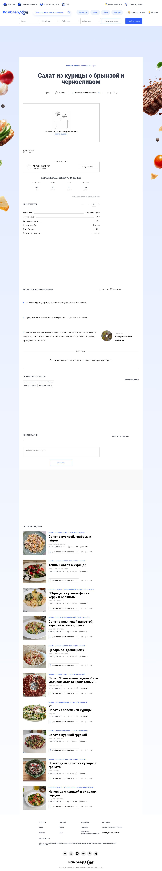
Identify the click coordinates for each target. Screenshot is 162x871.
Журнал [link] (42, 833)
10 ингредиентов (57, 546)
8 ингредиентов (57, 773)
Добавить (134, 4)
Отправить (61, 462)
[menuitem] (9, 4)
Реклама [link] (84, 827)
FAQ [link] (61, 833)
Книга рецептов (113, 4)
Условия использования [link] (112, 827)
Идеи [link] (41, 827)
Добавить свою (61, 134)
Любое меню (90, 21)
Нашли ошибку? (132, 379)
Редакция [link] (85, 822)
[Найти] (69, 12)
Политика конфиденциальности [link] (90, 832)
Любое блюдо (50, 21)
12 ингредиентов (57, 688)
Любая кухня (70, 21)
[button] (115, 289)
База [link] (62, 827)
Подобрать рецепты (134, 21)
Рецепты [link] (42, 822)
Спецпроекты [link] (44, 838)
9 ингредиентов (57, 571)
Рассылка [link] (106, 822)
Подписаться (88, 167)
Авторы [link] (63, 822)
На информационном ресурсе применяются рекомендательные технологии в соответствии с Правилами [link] (77, 844)
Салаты (29, 21)
